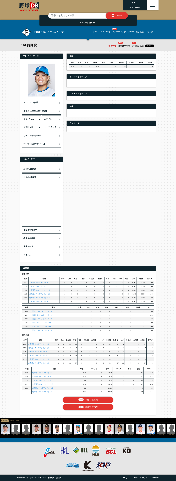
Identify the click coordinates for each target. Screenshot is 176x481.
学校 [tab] (17, 421)
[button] (41, 230)
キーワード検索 (88, 23)
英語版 (58, 478)
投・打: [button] (50, 127)
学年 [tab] (6, 421)
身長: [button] (28, 119)
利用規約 (51, 478)
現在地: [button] (29, 169)
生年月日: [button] (35, 111)
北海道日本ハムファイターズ (39, 283)
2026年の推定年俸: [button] (34, 144)
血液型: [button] (28, 127)
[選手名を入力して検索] (80, 16)
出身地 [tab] (12, 421)
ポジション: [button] (30, 102)
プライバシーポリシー (38, 478)
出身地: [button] (29, 177)
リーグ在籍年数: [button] (32, 135)
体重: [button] (48, 119)
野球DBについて (22, 478)
